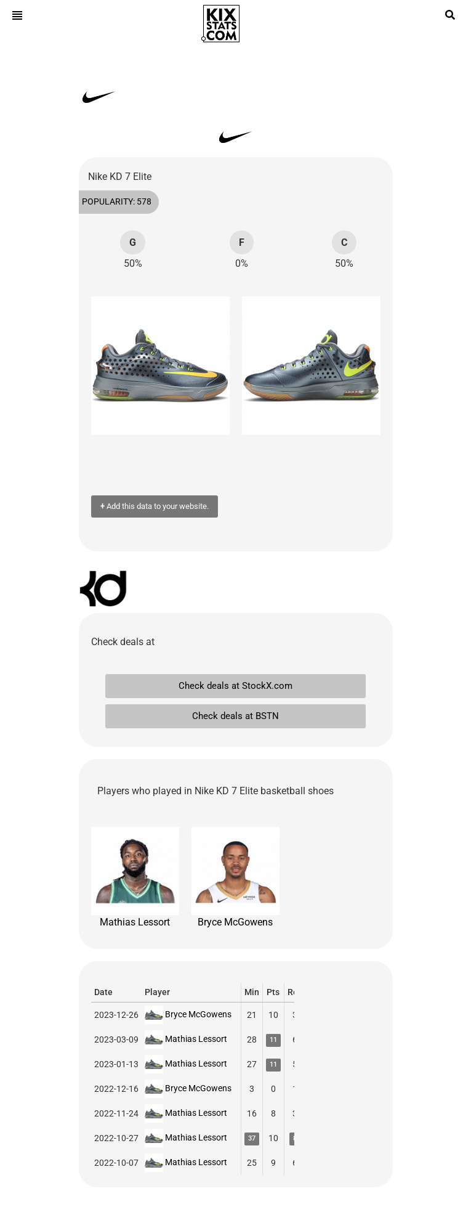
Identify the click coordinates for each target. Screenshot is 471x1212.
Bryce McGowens (235, 877)
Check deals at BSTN (235, 716)
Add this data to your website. (154, 506)
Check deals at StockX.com (235, 685)
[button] (106, 365)
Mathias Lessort (135, 877)
